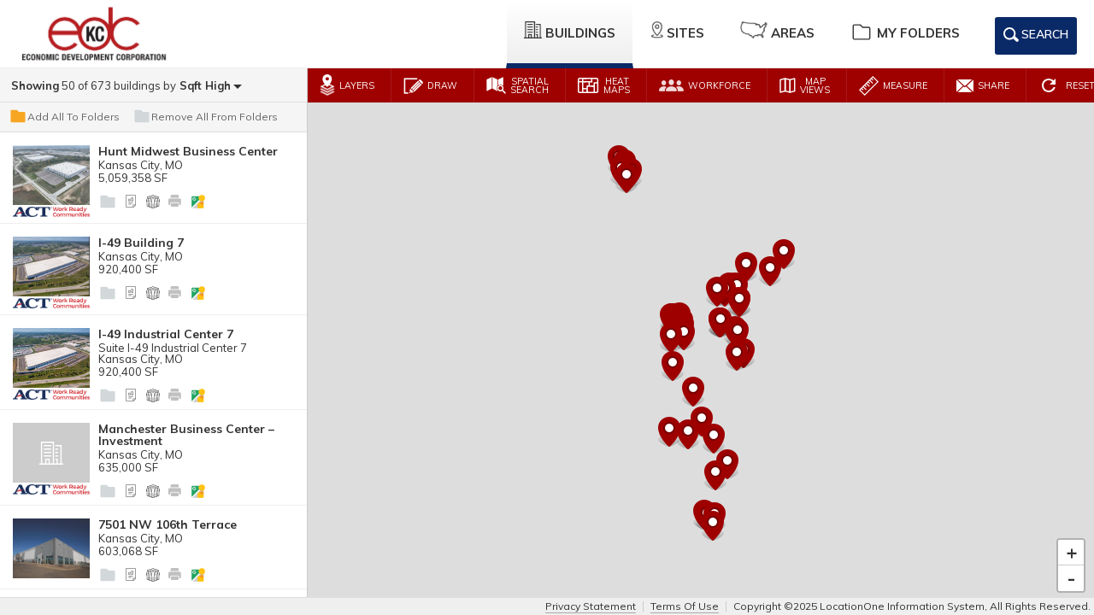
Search (1035, 37)
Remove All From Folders (205, 117)
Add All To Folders (64, 117)
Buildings (569, 31)
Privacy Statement (590, 606)
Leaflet (1000, 591)
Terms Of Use (684, 606)
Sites (677, 31)
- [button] (1071, 561)
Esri (1081, 591)
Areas (777, 31)
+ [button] (1072, 536)
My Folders (905, 31)
